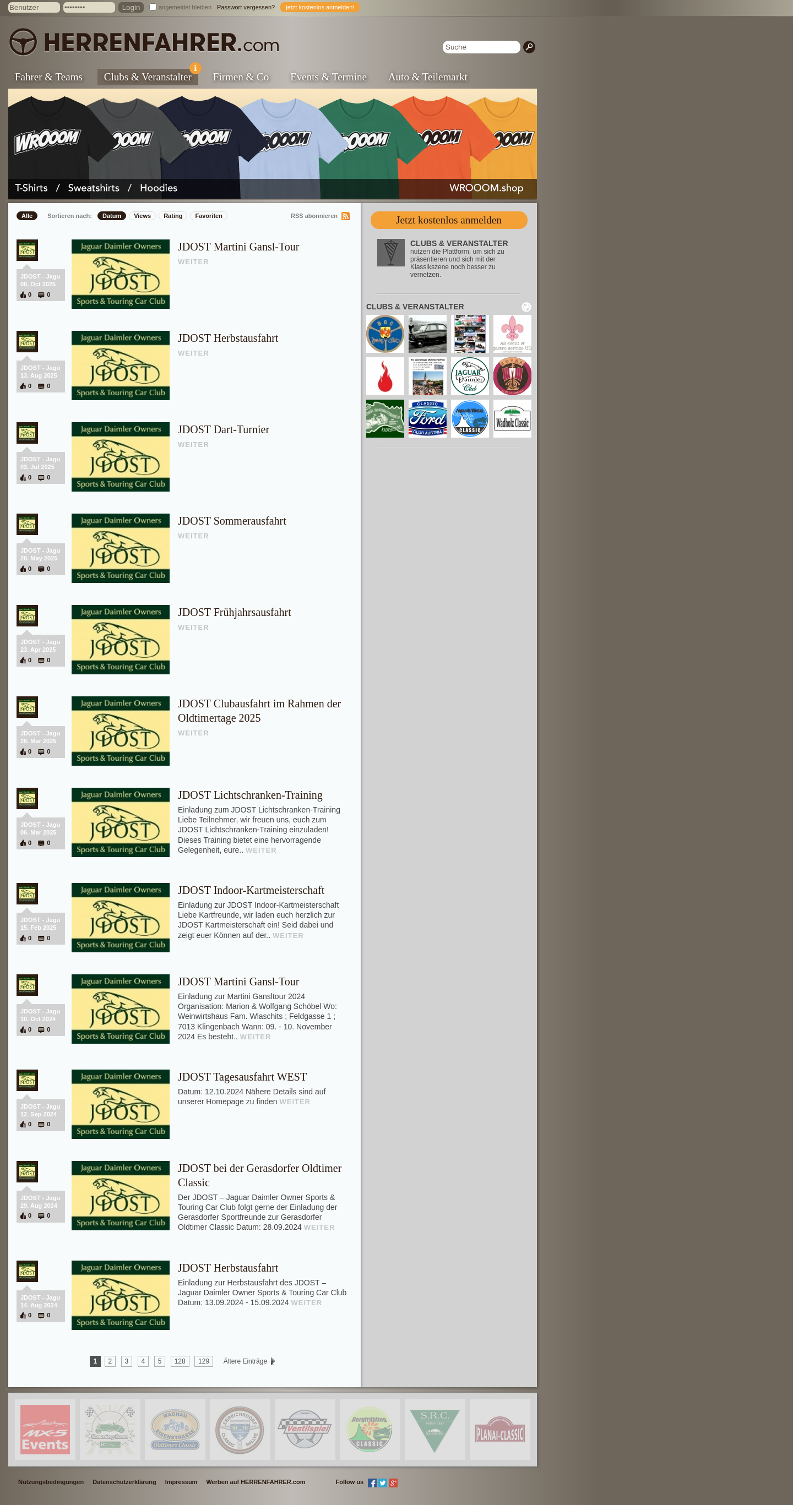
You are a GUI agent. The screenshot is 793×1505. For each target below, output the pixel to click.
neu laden (526, 307)
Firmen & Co (241, 77)
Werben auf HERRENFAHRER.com (255, 1482)
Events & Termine (328, 77)
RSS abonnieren (314, 215)
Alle (26, 215)
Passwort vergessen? (246, 7)
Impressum (181, 1482)
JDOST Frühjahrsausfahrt (234, 612)
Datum (111, 215)
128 (180, 1361)
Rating (173, 215)
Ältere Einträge (245, 1361)
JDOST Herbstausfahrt (228, 338)
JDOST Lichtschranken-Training (250, 795)
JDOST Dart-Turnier (223, 429)
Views (142, 215)
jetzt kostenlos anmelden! (320, 7)
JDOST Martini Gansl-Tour (238, 247)
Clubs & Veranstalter (151, 76)
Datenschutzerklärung (124, 1482)
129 (203, 1361)
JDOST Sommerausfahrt (232, 521)
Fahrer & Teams (49, 77)
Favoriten (208, 215)
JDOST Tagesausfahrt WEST (242, 1077)
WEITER (193, 262)
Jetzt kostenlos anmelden (449, 220)
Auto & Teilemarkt (428, 77)
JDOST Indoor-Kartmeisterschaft (251, 890)
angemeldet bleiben (185, 7)
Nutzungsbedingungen (51, 1482)
